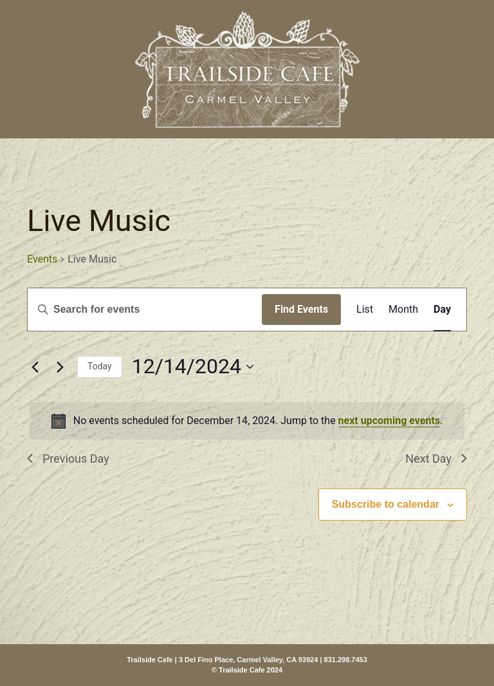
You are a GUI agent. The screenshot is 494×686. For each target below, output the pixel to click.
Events (42, 259)
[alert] (247, 421)
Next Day (436, 458)
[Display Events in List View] (364, 309)
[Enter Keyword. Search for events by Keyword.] (145, 309)
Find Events (301, 309)
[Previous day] (34, 367)
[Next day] (60, 367)
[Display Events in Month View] (403, 309)
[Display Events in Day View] (442, 309)
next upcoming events (389, 420)
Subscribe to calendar (385, 504)
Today (99, 366)
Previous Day (68, 458)
